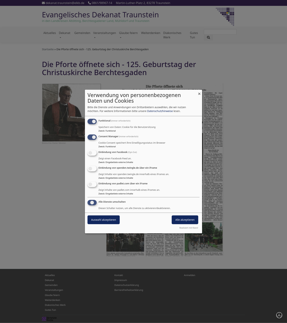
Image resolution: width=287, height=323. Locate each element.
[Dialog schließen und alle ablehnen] (199, 92)
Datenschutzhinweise (160, 111)
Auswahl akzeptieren (103, 219)
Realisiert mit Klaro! (188, 227)
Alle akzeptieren (185, 219)
